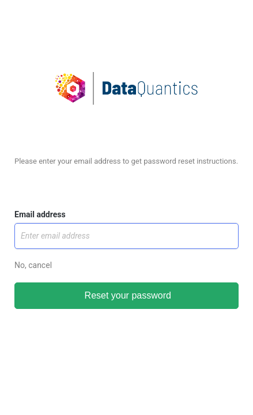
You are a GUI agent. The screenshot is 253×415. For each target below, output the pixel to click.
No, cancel (33, 265)
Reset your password (126, 295)
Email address (40, 214)
